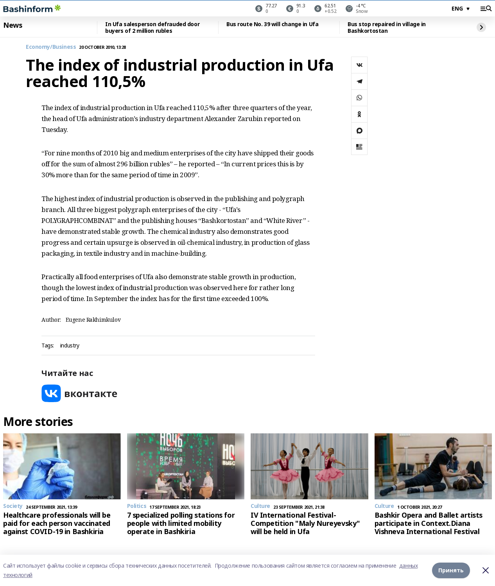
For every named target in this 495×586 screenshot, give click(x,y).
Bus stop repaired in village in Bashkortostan (387, 27)
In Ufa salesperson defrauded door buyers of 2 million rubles (152, 27)
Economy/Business (51, 47)
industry (69, 345)
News (12, 25)
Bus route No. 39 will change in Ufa (272, 24)
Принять (451, 570)
